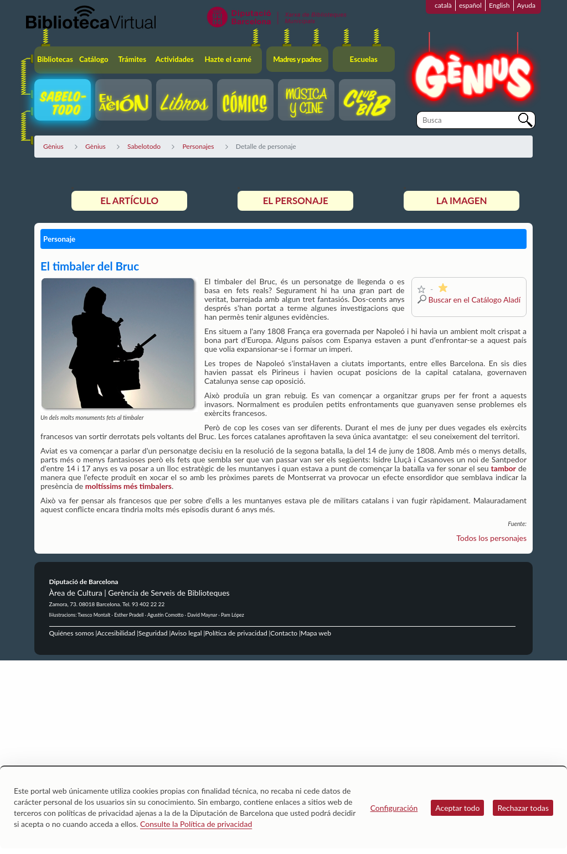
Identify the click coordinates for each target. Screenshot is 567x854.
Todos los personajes (491, 538)
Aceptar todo (457, 808)
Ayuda (526, 5)
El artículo (129, 200)
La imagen (461, 200)
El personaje (295, 200)
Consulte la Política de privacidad (196, 824)
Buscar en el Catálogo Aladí (474, 299)
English (499, 5)
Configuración (394, 808)
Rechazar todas (523, 808)
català (443, 5)
